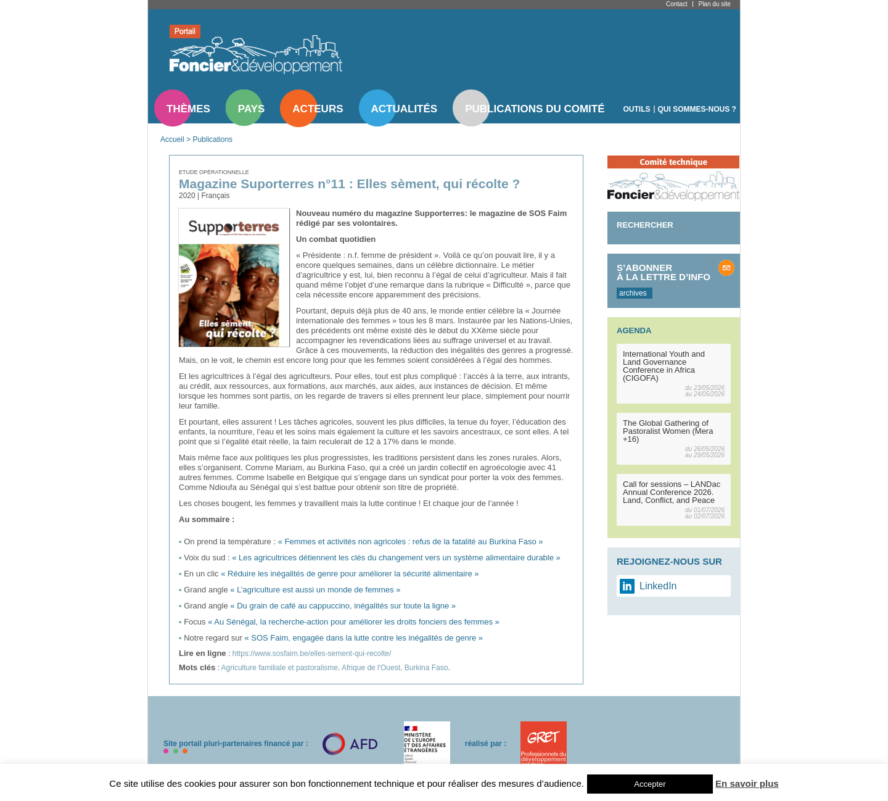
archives (633, 293)
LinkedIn (658, 586)
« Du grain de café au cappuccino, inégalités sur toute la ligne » (343, 605)
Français (215, 195)
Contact (676, 4)
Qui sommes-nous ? (697, 109)
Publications (212, 139)
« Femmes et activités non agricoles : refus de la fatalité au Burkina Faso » (410, 541)
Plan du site (714, 4)
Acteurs (317, 109)
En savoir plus (747, 783)
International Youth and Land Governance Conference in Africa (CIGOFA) (664, 366)
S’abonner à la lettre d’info (663, 272)
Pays (251, 109)
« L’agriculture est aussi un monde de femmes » (315, 589)
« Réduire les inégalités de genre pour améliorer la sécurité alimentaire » (350, 573)
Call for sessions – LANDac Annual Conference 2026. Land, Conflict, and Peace (671, 492)
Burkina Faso (426, 667)
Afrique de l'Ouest (371, 667)
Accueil (172, 139)
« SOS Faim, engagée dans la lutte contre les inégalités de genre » (363, 637)
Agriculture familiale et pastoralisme (279, 667)
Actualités (404, 109)
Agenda (634, 330)
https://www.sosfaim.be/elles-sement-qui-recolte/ (311, 653)
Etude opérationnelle (214, 172)
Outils (637, 109)
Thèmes (188, 109)
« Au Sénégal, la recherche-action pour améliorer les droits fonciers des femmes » (354, 621)
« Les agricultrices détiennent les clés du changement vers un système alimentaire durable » (396, 557)
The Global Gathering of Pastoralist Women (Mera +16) (668, 431)
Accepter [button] (649, 784)
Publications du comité (534, 109)
